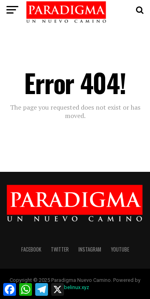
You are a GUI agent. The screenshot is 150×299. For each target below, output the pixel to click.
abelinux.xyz (75, 287)
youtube (120, 249)
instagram (89, 249)
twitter (60, 249)
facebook (31, 249)
